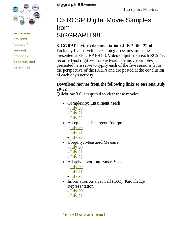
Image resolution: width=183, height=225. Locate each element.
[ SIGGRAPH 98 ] (91, 215)
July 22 (76, 117)
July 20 (76, 108)
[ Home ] (69, 215)
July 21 (76, 113)
